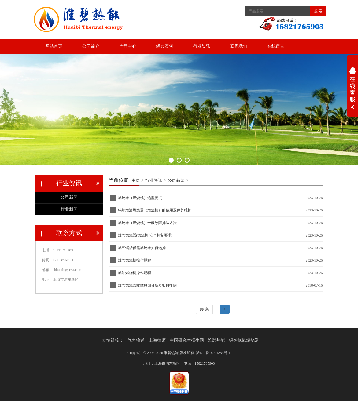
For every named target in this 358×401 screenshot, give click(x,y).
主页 (135, 180)
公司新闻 (176, 180)
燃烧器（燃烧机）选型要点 (140, 198)
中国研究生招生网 (187, 340)
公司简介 (90, 46)
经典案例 (164, 46)
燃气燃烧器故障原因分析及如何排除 (147, 285)
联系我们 (238, 46)
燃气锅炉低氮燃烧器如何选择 (142, 248)
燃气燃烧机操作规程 (134, 260)
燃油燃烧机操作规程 (134, 273)
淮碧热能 (216, 340)
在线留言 (275, 46)
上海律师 (157, 340)
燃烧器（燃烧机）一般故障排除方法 (148, 223)
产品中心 (127, 46)
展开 (352, 89)
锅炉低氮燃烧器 (244, 340)
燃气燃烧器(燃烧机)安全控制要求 (145, 235)
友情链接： (113, 340)
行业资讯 (201, 46)
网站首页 (53, 46)
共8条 (204, 309)
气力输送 (136, 340)
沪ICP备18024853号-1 (213, 353)
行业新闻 (69, 209)
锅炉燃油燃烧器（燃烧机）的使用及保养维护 (155, 210)
